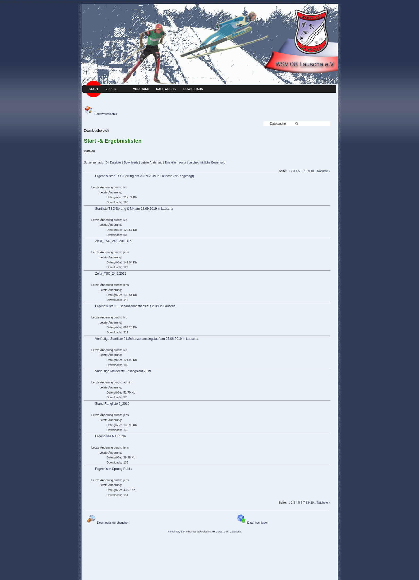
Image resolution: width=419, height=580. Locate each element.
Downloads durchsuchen (108, 522)
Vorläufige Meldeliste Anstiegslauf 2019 (123, 371)
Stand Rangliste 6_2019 (112, 404)
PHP (213, 531)
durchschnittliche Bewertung (206, 162)
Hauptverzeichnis (100, 113)
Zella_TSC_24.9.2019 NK (113, 241)
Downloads (131, 162)
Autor (182, 162)
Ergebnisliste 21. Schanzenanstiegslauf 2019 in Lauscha (135, 306)
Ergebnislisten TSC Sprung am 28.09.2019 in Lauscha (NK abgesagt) (144, 176)
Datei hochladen (253, 522)
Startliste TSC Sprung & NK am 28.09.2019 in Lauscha (134, 209)
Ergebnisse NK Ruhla (110, 436)
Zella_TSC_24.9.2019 (110, 273)
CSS (226, 531)
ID (106, 162)
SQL (220, 531)
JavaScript (236, 531)
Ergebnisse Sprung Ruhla (113, 469)
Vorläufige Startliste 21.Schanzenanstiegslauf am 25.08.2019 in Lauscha (146, 339)
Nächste (322, 171)
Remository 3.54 (177, 531)
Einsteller (171, 162)
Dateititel (116, 162)
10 (312, 171)
